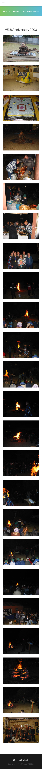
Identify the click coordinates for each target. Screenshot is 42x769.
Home (4, 11)
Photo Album (14, 11)
